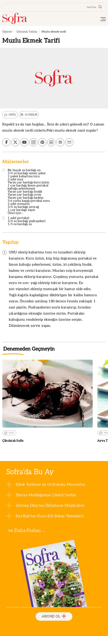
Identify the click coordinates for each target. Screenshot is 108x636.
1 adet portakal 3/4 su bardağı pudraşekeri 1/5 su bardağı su (24, 221)
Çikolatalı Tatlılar (26, 31)
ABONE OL (54, 616)
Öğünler (7, 31)
